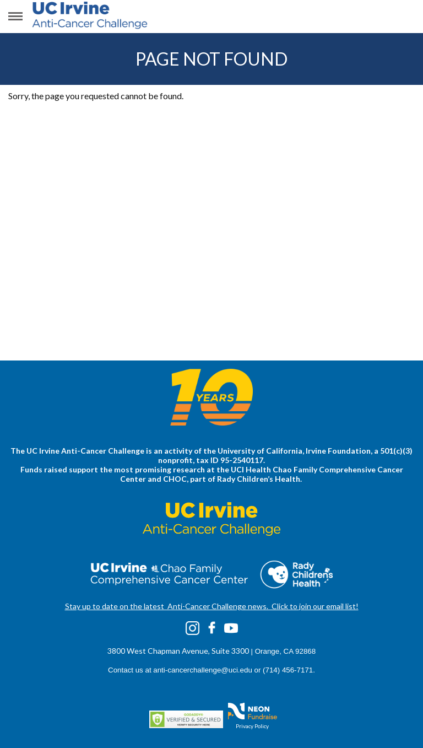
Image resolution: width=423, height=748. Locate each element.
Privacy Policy (252, 726)
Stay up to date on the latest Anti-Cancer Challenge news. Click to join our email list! (212, 606)
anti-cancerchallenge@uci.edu (202, 670)
